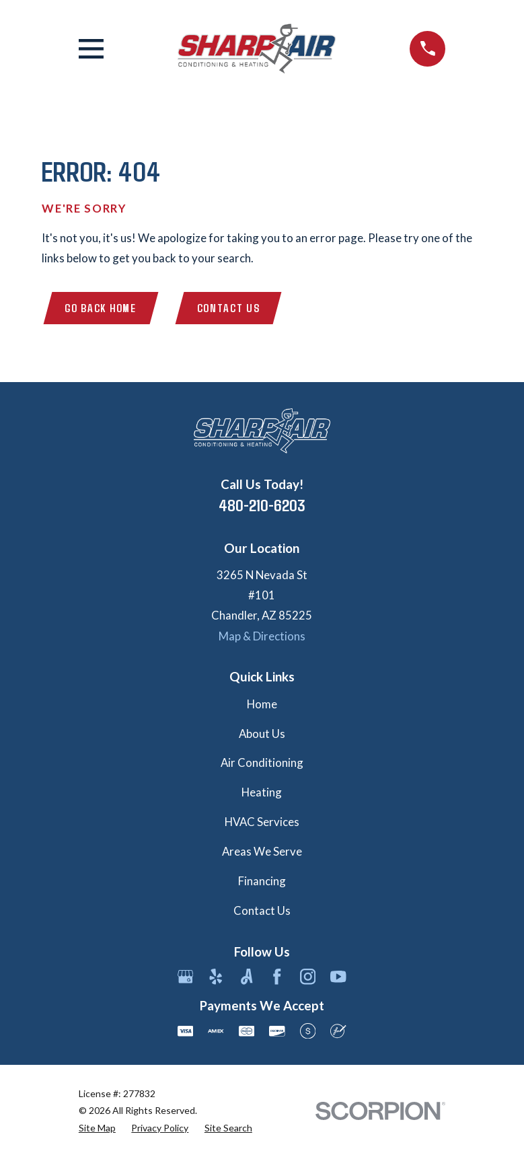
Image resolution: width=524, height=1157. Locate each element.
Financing (262, 881)
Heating (261, 793)
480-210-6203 (262, 505)
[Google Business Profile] (186, 977)
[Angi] (247, 977)
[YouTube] (338, 977)
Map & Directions (262, 636)
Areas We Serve (262, 852)
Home (262, 704)
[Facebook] (277, 977)
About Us (262, 733)
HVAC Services (262, 822)
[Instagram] (308, 977)
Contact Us (229, 308)
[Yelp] (216, 977)
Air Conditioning (262, 763)
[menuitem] (97, 1127)
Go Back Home (101, 308)
